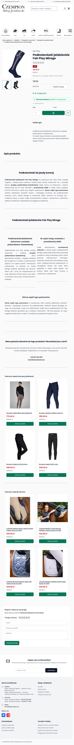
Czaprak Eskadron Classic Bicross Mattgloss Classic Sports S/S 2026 (50, 529)
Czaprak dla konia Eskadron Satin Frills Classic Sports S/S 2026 (19, 583)
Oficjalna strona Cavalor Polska (48, 725)
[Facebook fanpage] (3, 715)
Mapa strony (42, 689)
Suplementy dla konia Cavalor (48, 730)
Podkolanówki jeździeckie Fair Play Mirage (18, 42)
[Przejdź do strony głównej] (13, 8)
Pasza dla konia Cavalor (46, 728)
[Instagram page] (8, 715)
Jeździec (17, 40)
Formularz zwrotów (8, 730)
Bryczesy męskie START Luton (48, 464)
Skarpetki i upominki (28, 40)
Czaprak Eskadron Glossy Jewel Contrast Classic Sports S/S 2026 (19, 529)
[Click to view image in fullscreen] (16, 64)
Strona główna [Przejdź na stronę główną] (7, 40)
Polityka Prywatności (44, 695)
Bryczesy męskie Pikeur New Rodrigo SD (19, 413)
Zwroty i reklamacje (8, 728)
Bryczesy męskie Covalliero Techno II (51, 413)
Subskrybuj (51, 670)
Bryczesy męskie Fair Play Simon (16, 464)
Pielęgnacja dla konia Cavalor (48, 733)
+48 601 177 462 (26, 701)
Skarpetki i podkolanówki (45, 40)
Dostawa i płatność (8, 725)
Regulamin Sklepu (44, 692)
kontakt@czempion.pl (36, 360)
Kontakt (40, 687)
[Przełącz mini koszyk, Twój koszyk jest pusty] (68, 8)
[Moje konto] (65, 8)
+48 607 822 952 (36, 357)
